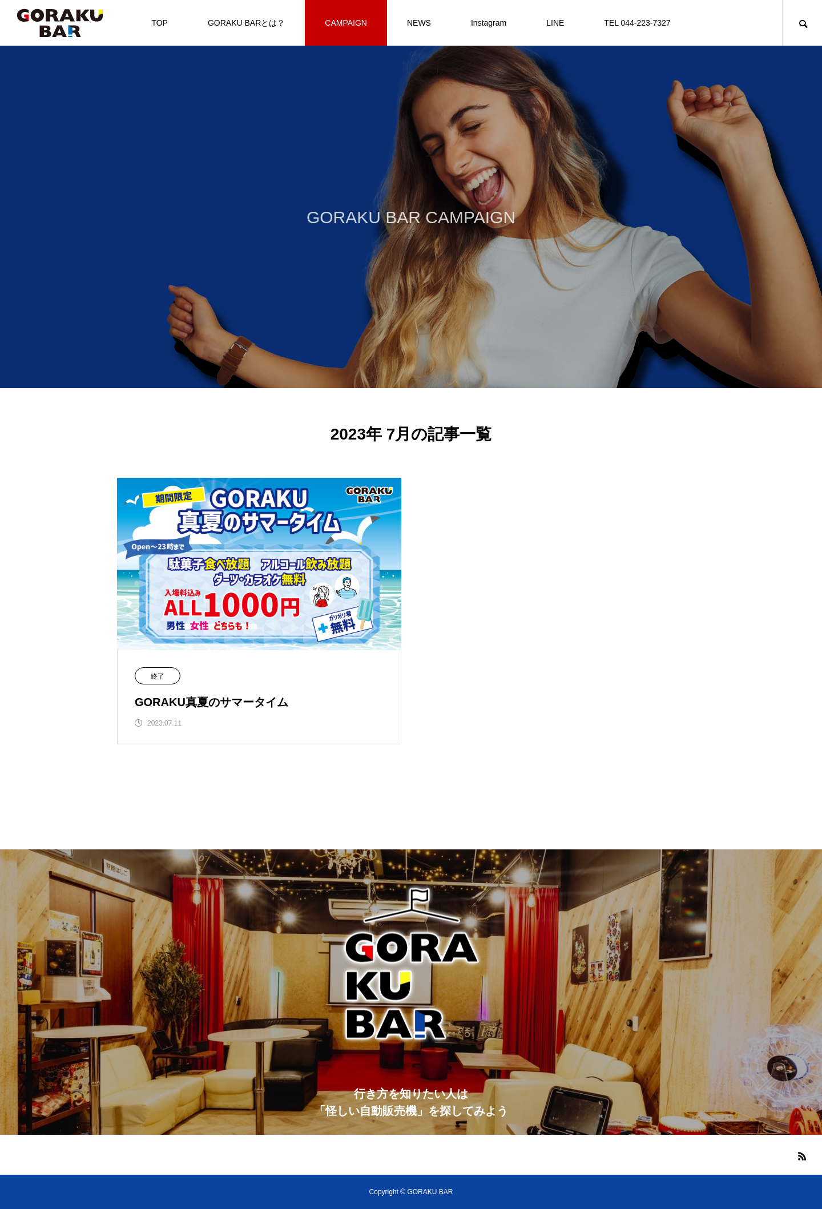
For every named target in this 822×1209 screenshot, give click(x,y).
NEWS (419, 22)
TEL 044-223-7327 (637, 22)
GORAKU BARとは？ (246, 22)
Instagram (488, 22)
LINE (555, 22)
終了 (157, 676)
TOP (159, 22)
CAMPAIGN (346, 22)
